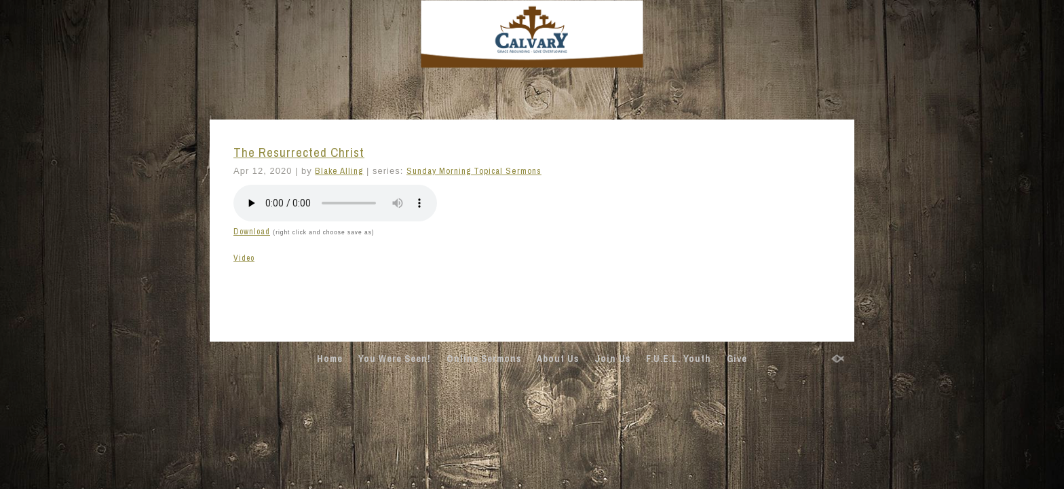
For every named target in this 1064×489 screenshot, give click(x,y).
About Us (558, 358)
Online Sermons (483, 358)
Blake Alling (339, 171)
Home (330, 358)
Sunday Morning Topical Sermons (474, 171)
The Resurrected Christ (298, 152)
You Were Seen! (394, 358)
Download (251, 231)
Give (737, 358)
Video (243, 258)
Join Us (612, 358)
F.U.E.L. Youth (678, 358)
